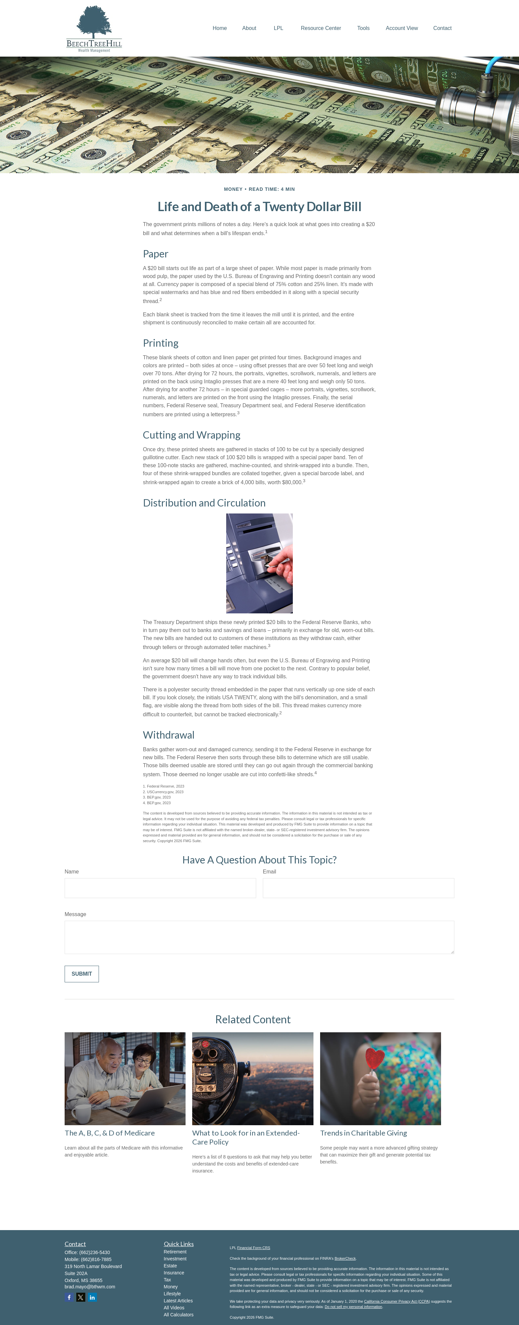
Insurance (174, 1272)
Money (171, 1286)
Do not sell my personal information (353, 1307)
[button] (220, 28)
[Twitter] (80, 1297)
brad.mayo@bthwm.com (90, 1286)
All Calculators (179, 1314)
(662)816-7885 (96, 1259)
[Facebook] (69, 1297)
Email (269, 871)
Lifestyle (172, 1293)
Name (72, 871)
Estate (170, 1265)
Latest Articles (178, 1300)
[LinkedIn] (92, 1297)
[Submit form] (82, 974)
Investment (175, 1258)
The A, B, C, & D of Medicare (110, 1132)
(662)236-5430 (94, 1252)
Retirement (175, 1251)
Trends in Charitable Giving (363, 1132)
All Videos (174, 1307)
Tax (167, 1279)
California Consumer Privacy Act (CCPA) (397, 1301)
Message (75, 914)
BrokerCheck (345, 1258)
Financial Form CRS (253, 1248)
